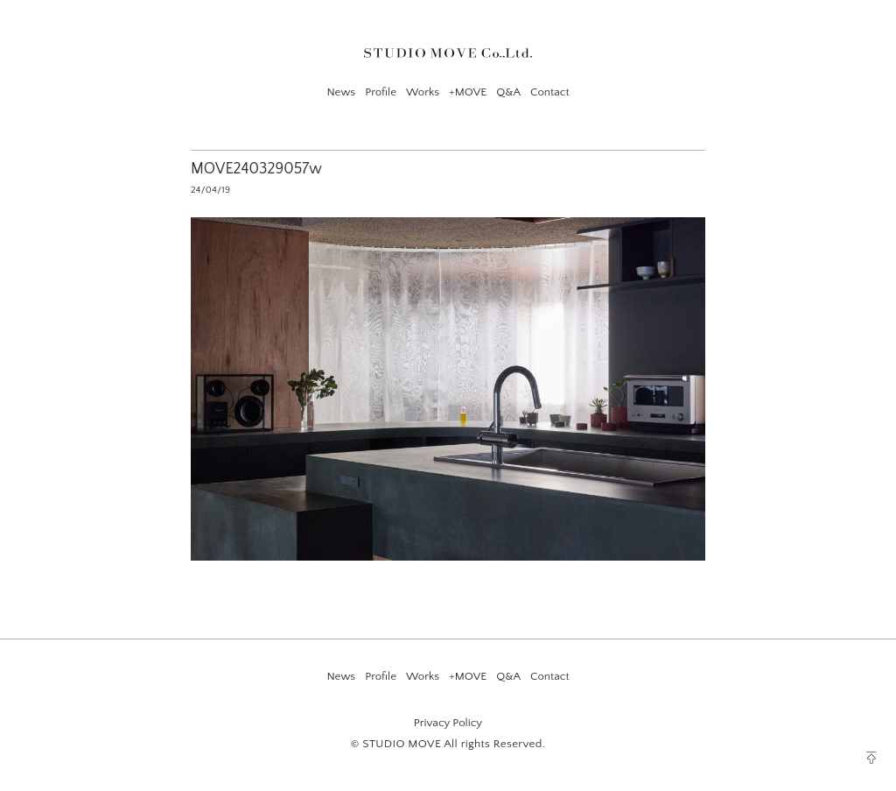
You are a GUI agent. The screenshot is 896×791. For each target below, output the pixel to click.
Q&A (508, 92)
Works (422, 92)
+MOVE (467, 92)
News (340, 92)
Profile (380, 92)
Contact (549, 92)
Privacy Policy (448, 723)
